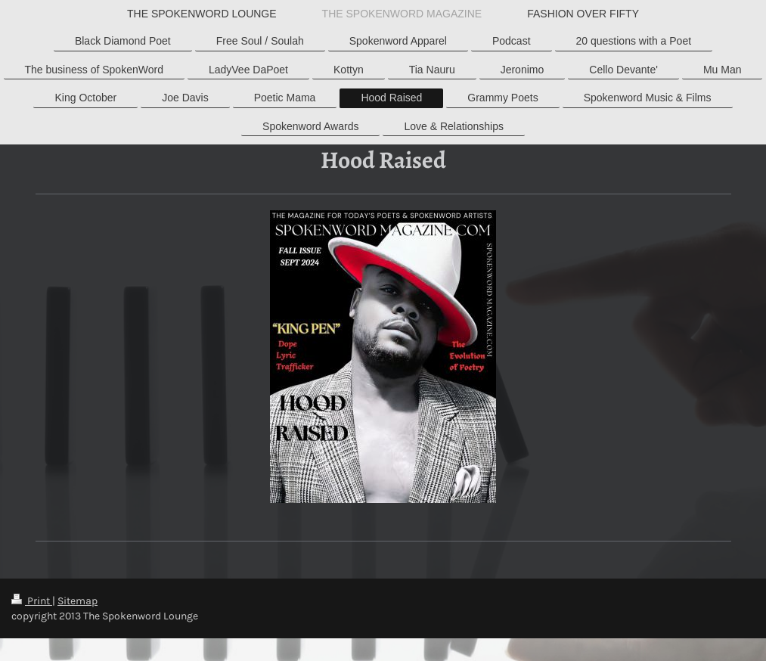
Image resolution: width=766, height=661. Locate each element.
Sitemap (77, 600)
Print (31, 600)
